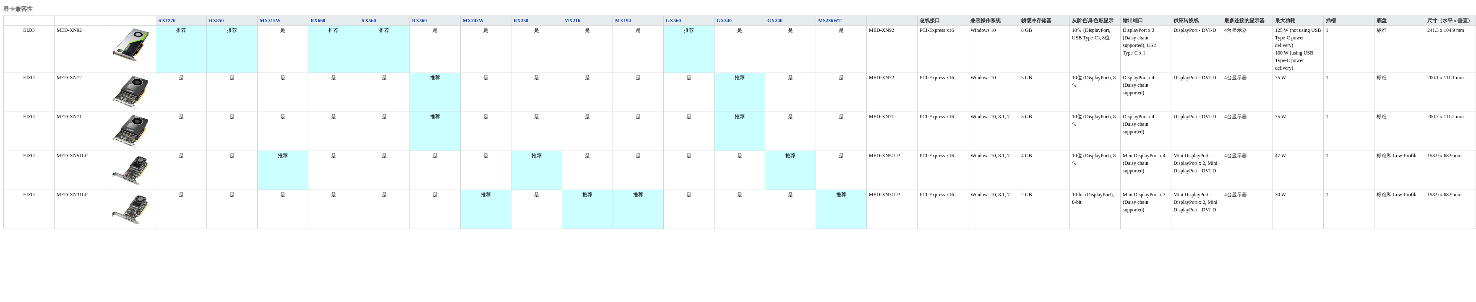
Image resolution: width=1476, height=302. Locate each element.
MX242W (473, 20)
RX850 (216, 20)
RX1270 (166, 20)
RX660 (317, 20)
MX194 (623, 20)
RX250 (521, 20)
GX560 (673, 20)
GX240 (774, 20)
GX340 (724, 20)
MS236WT (830, 20)
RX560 (368, 20)
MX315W (270, 20)
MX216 (572, 20)
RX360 (419, 20)
